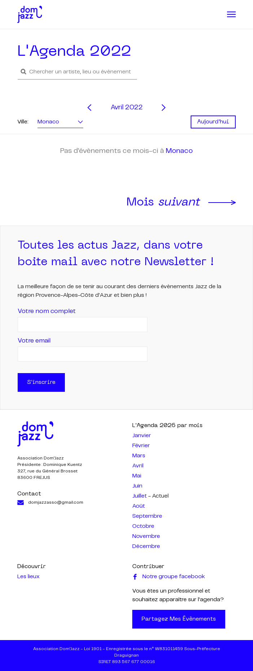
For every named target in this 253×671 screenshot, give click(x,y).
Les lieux (28, 576)
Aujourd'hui (213, 122)
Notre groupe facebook (168, 577)
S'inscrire (41, 382)
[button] (77, 72)
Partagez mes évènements (179, 619)
